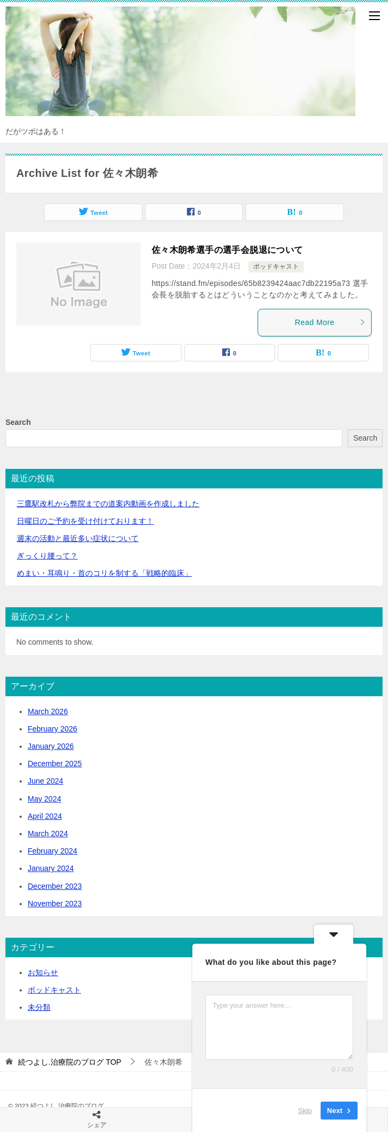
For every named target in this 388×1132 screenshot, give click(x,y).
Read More (330, 322)
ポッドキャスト (276, 266)
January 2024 (51, 868)
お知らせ (43, 972)
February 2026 (52, 728)
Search (18, 422)
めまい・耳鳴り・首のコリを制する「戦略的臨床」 (104, 573)
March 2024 (48, 833)
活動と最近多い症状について (78, 538)
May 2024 (44, 798)
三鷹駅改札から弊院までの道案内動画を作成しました (108, 503)
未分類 (39, 1007)
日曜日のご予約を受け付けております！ (85, 521)
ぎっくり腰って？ (47, 555)
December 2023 (55, 886)
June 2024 (45, 781)
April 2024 (45, 816)
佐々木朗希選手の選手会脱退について (227, 250)
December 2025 (55, 763)
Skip (305, 1110)
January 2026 (51, 746)
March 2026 (48, 711)
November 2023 (55, 903)
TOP (69, 1062)
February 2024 (52, 851)
